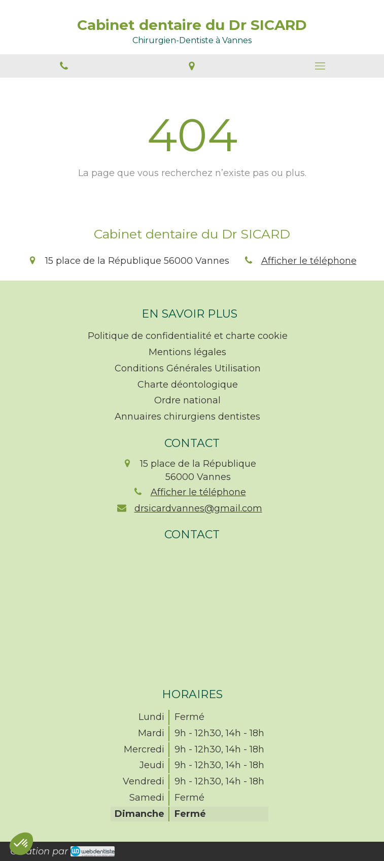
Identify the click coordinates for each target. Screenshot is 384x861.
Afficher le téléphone (309, 260)
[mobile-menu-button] (320, 66)
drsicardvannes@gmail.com (198, 508)
